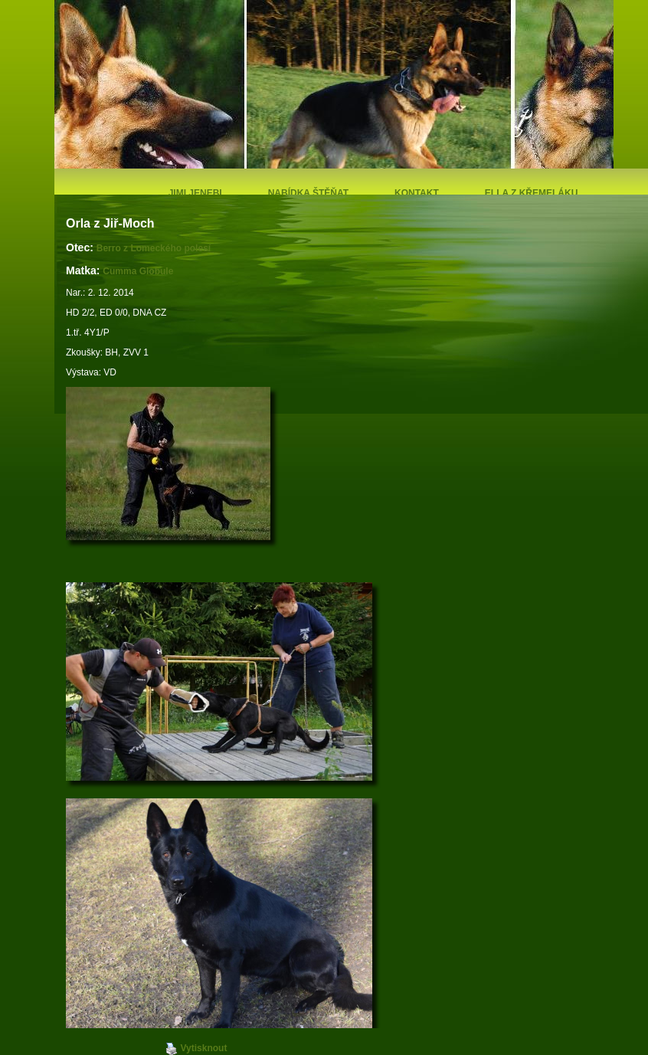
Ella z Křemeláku (531, 193)
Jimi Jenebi (195, 193)
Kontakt (416, 193)
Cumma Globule (138, 271)
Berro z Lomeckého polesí (155, 248)
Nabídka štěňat (308, 193)
